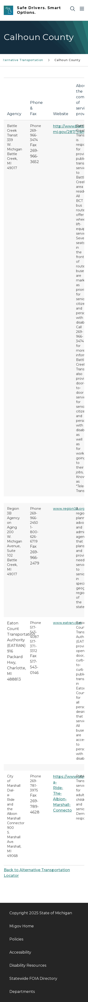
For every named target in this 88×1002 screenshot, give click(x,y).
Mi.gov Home (21, 926)
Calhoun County (67, 60)
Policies (16, 939)
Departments (22, 991)
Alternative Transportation (21, 60)
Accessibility (20, 952)
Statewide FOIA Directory (33, 978)
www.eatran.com (67, 623)
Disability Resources (27, 965)
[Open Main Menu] (82, 8)
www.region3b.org (69, 508)
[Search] (72, 8)
